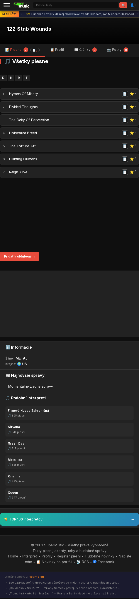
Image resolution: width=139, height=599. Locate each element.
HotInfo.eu (36, 577)
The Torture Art (22, 146)
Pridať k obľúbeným (19, 257)
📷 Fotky (117, 50)
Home (13, 557)
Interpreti (29, 557)
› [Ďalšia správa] (137, 14)
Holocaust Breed (23, 133)
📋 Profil (57, 50)
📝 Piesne (22, 50)
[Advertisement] (69, 215)
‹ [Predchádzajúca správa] (21, 14)
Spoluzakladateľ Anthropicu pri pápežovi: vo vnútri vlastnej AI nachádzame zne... (63, 583)
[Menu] (6, 5)
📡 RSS (82, 562)
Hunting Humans (23, 159)
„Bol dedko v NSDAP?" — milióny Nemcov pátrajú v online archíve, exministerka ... (64, 588)
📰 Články (85, 50)
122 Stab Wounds (29, 29)
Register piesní (69, 557)
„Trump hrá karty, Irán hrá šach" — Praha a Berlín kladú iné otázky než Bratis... (62, 594)
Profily (47, 557)
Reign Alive (18, 173)
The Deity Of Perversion (29, 120)
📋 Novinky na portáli (54, 562)
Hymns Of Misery (23, 94)
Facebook (103, 562)
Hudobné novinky (99, 557)
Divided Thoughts (23, 107)
